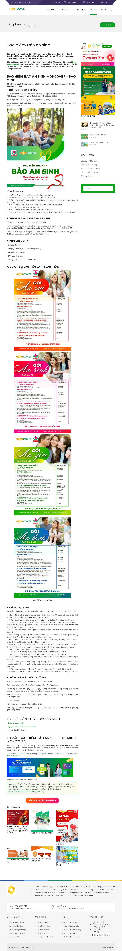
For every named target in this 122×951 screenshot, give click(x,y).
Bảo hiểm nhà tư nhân (41, 833)
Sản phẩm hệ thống (89, 165)
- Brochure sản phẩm (15, 723)
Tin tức (93, 10)
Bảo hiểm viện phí (43, 922)
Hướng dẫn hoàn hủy (72, 937)
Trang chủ (29, 26)
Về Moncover (98, 922)
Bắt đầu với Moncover (89, 161)
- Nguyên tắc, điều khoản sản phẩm (21, 726)
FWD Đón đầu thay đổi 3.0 (18, 861)
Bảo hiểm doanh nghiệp (45, 937)
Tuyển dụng (98, 929)
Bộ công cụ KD (87, 176)
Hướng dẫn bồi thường (72, 930)
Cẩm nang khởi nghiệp (89, 172)
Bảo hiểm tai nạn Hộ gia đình (66, 843)
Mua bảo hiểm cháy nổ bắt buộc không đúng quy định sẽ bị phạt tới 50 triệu (17, 829)
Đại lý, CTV (65, 10)
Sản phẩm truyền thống (90, 168)
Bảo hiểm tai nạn (43, 930)
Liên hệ (103, 10)
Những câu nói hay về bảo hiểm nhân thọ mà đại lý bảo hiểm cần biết (101, 125)
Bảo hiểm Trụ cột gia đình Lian (41, 860)
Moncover (39, 886)
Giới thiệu (51, 10)
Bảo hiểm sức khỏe (43, 926)
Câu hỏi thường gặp (71, 926)
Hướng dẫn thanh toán (72, 922)
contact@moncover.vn (24, 909)
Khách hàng (80, 10)
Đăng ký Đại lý (99, 927)
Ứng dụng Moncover (101, 924)
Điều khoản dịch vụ (97, 135)
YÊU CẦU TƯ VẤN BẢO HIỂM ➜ (42, 800)
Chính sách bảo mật (27, 947)
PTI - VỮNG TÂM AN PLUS (65, 864)
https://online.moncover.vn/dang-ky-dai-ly (26, 791)
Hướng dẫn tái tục (70, 933)
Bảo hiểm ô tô (42, 933)
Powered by (106, 947)
